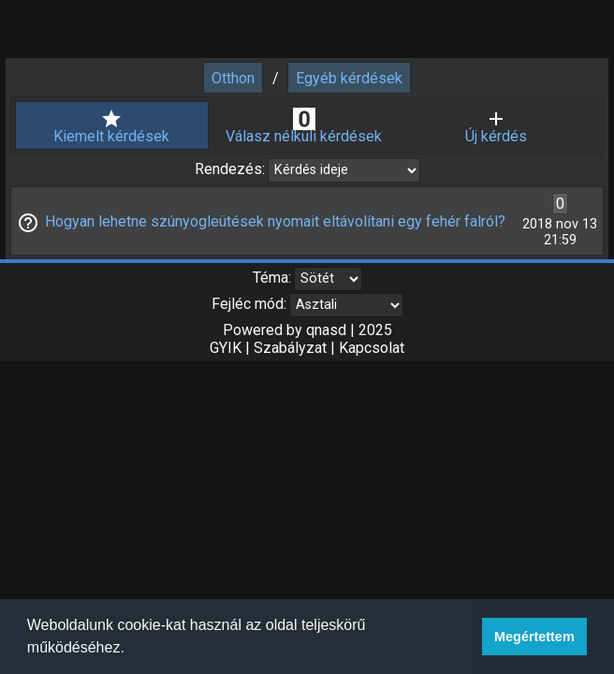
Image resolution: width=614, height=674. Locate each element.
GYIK (225, 348)
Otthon (233, 78)
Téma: (272, 277)
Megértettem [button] (534, 636)
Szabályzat (290, 348)
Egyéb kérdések (349, 78)
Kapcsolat (371, 348)
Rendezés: (232, 169)
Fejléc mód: (249, 304)
